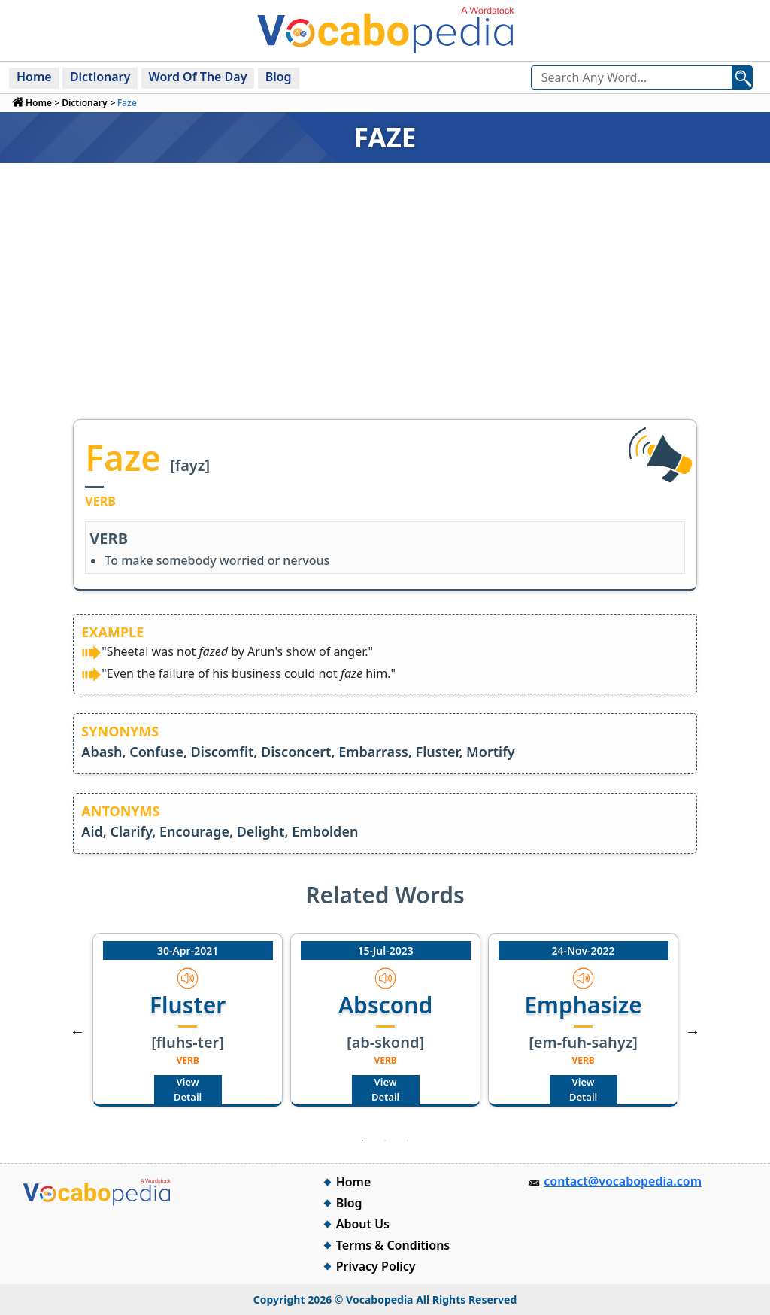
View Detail (188, 1089)
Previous (77, 1031)
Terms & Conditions (393, 1245)
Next (692, 1031)
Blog (278, 76)
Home (34, 76)
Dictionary (100, 76)
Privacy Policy (376, 1266)
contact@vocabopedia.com (623, 1181)
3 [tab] (407, 1140)
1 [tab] (362, 1140)
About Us (363, 1224)
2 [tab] (385, 1140)
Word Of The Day (198, 76)
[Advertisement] (385, 306)
